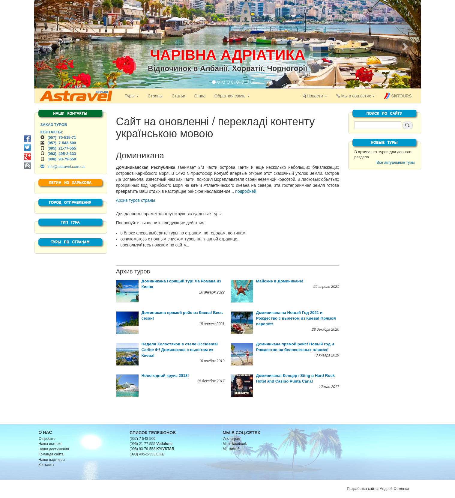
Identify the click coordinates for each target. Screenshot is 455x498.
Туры (132, 96)
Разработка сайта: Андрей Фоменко (378, 489)
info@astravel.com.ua (62, 166)
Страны (155, 96)
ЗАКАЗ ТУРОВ (53, 124)
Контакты (46, 465)
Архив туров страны (135, 200)
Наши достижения (54, 449)
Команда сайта (51, 454)
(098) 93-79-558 (61, 159)
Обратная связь (232, 96)
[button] (49, 45)
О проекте (47, 439)
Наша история (50, 444)
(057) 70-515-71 (61, 137)
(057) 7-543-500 (61, 143)
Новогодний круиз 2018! (165, 375)
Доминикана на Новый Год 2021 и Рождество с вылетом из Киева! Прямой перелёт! (296, 318)
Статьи (178, 96)
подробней (245, 191)
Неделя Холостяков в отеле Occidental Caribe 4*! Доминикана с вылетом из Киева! (180, 350)
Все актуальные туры (395, 162)
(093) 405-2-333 (61, 153)
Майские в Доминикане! (280, 281)
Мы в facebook (235, 444)
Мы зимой (231, 449)
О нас (199, 96)
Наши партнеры (52, 460)
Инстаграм (231, 439)
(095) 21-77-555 (61, 148)
